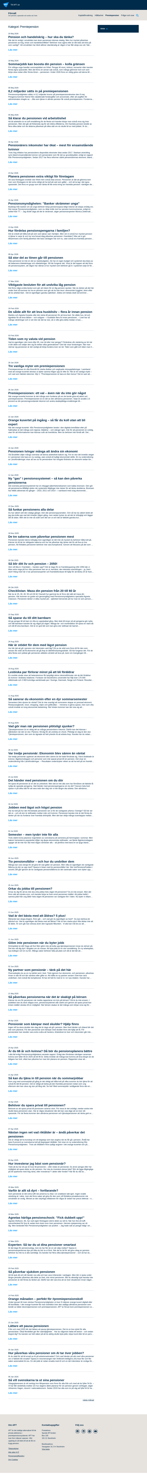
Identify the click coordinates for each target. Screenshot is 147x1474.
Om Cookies (13, 1461)
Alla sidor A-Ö (13, 1453)
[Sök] (137, 15)
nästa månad (88, 1401)
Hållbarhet (99, 15)
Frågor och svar (127, 15)
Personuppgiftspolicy (16, 1457)
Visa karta (46, 1450)
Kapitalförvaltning (85, 15)
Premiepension (112, 15)
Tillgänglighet (13, 1450)
